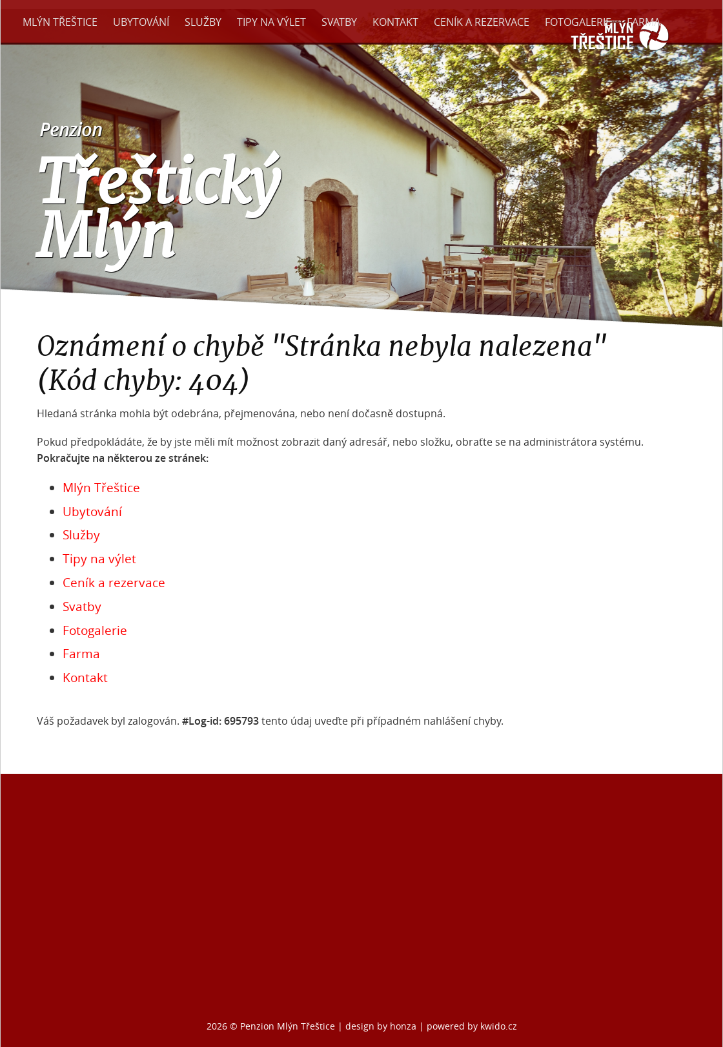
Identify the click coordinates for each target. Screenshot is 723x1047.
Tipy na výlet (271, 22)
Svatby (339, 22)
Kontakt (395, 22)
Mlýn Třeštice (60, 22)
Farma (643, 22)
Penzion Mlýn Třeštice (287, 1026)
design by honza (382, 1026)
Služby (203, 22)
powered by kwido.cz (472, 1026)
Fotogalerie (578, 22)
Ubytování (141, 22)
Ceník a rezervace (481, 22)
